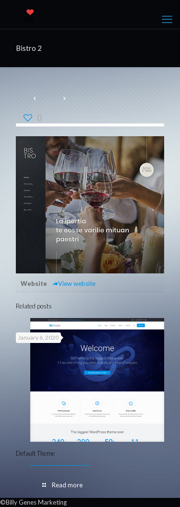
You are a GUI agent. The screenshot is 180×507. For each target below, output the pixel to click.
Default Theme (35, 453)
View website (74, 283)
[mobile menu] (167, 19)
